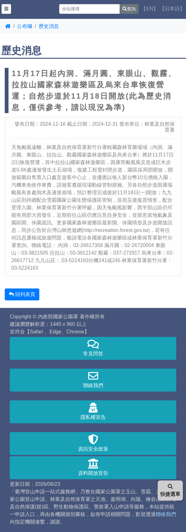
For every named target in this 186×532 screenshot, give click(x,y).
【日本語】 (172, 8)
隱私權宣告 (93, 411)
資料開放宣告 (93, 467)
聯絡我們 (93, 379)
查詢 (129, 8)
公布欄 (24, 26)
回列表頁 (22, 294)
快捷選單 (170, 490)
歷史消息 (49, 26)
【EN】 (149, 8)
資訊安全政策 (93, 443)
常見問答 (93, 347)
